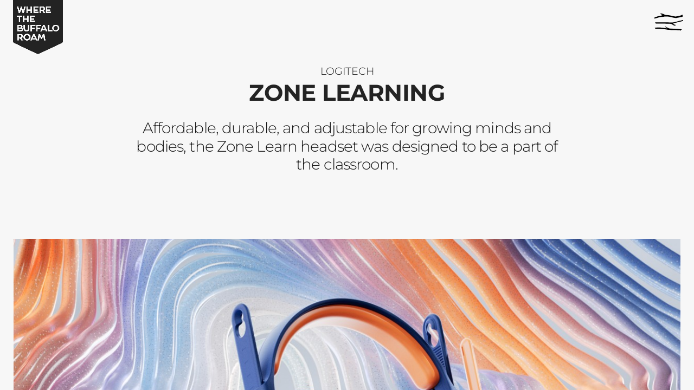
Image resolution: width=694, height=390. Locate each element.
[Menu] (669, 21)
